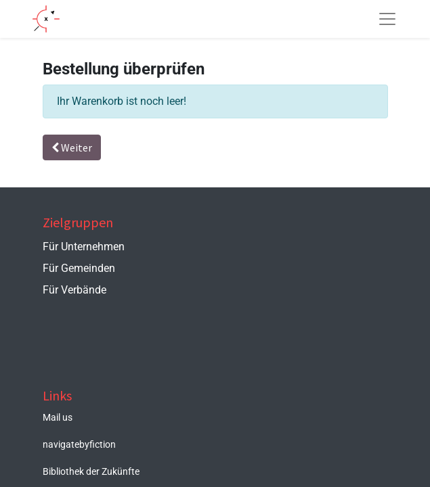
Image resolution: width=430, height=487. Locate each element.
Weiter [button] (71, 147)
